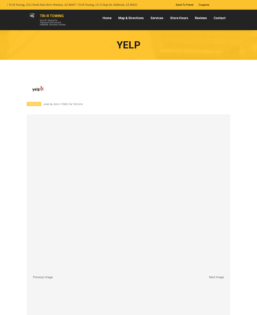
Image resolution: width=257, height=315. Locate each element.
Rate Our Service (72, 104)
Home (107, 18)
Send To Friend (184, 4)
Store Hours (179, 18)
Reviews (201, 18)
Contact (220, 18)
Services (156, 18)
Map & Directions (131, 18)
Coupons (204, 4)
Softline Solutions (169, 307)
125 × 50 (34, 104)
